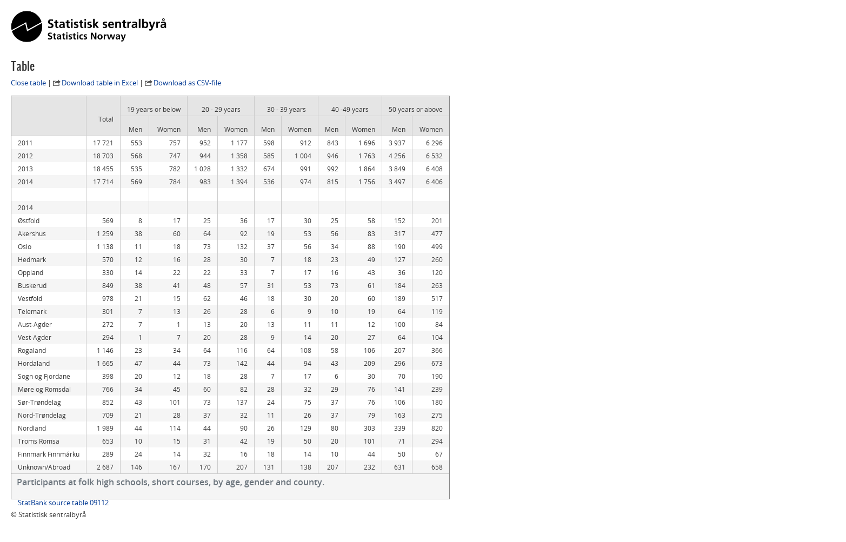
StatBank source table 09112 (63, 502)
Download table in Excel (100, 83)
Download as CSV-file (187, 83)
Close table (28, 83)
